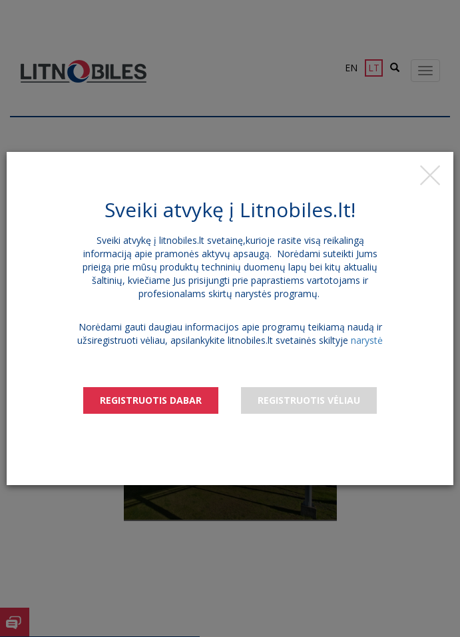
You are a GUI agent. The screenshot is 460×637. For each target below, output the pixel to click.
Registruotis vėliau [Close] (309, 400)
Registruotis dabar (151, 400)
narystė (367, 340)
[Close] (430, 175)
